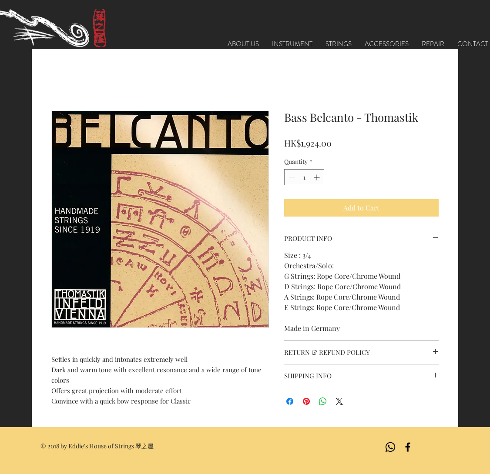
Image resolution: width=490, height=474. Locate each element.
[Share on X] (339, 401)
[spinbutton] (304, 177)
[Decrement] (290, 177)
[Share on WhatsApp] (323, 401)
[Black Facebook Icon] (408, 447)
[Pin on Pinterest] (306, 401)
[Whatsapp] (390, 447)
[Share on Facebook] (290, 401)
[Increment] (317, 177)
